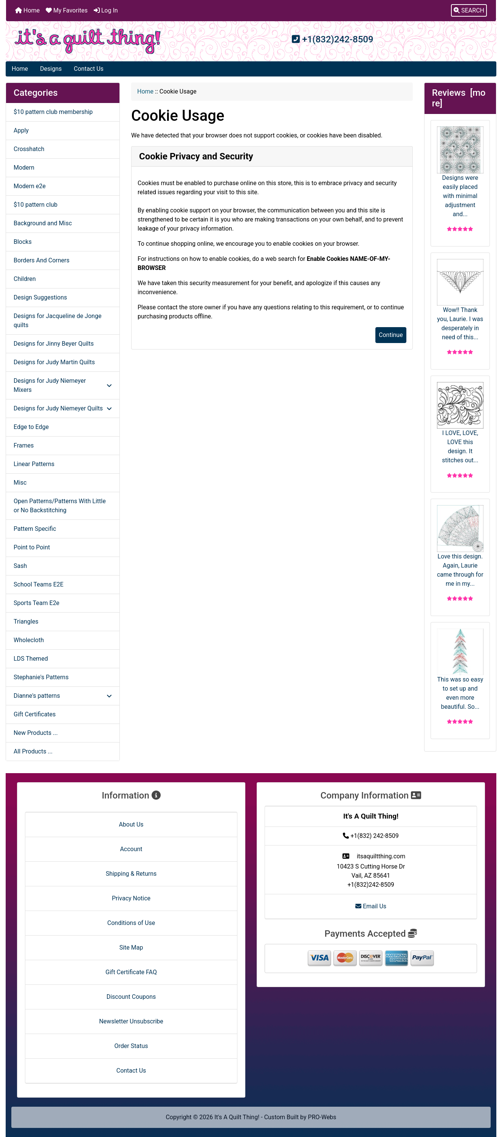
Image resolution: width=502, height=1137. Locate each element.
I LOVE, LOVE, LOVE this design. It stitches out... (460, 423)
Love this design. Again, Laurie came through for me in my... (460, 546)
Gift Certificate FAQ (131, 972)
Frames (24, 445)
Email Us (370, 906)
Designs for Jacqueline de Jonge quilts (57, 320)
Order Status (131, 1046)
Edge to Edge (31, 426)
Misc (20, 482)
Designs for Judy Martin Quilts (54, 362)
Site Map (131, 947)
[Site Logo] (88, 41)
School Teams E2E (39, 584)
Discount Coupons (131, 996)
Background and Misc (43, 223)
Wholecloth (29, 640)
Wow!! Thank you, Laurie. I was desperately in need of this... (460, 300)
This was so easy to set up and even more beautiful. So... (460, 669)
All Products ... (33, 751)
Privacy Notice (131, 898)
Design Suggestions (40, 297)
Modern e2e (30, 186)
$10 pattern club (35, 204)
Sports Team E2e (36, 603)
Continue (391, 334)
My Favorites (67, 10)
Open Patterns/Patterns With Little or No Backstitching (60, 506)
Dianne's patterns (63, 695)
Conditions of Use (131, 922)
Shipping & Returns (131, 873)
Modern (24, 167)
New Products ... (36, 732)
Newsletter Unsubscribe (131, 1021)
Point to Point (32, 547)
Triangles (26, 621)
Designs (51, 68)
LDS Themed (31, 658)
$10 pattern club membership (53, 111)
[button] (469, 10)
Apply (21, 130)
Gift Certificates (35, 714)
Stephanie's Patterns (41, 677)
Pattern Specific (35, 528)
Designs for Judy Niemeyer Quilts (63, 408)
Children (25, 278)
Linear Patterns (34, 464)
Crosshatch (29, 149)
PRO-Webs (322, 1117)
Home (27, 10)
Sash (20, 565)
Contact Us (89, 68)
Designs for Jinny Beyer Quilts (54, 343)
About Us (131, 824)
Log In (106, 10)
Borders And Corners (42, 260)
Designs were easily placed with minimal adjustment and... (460, 171)
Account (131, 849)
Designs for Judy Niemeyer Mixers (63, 385)
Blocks (23, 241)
